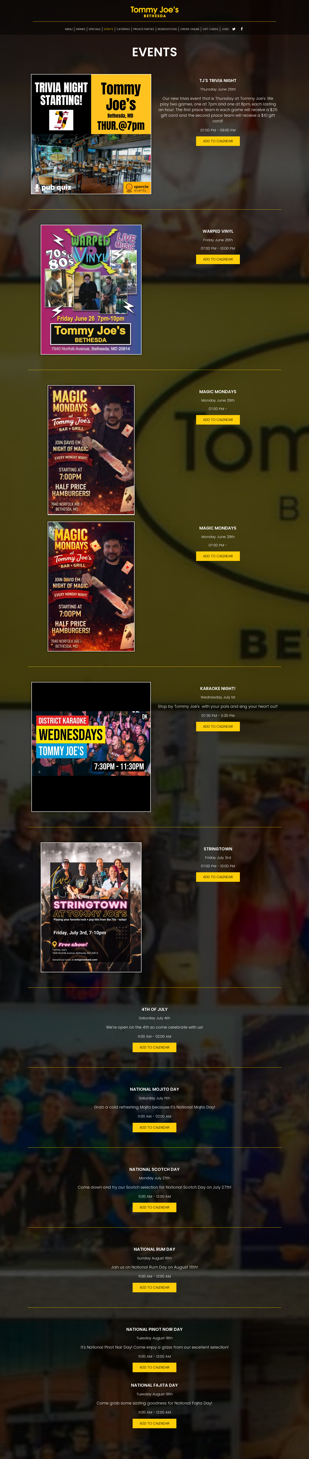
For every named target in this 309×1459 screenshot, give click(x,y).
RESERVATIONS (167, 29)
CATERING (123, 29)
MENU (69, 29)
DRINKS (80, 29)
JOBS (225, 29)
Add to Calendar (218, 141)
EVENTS (108, 29)
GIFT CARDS (210, 29)
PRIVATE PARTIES (143, 29)
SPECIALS (95, 29)
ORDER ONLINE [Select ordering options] (189, 29)
